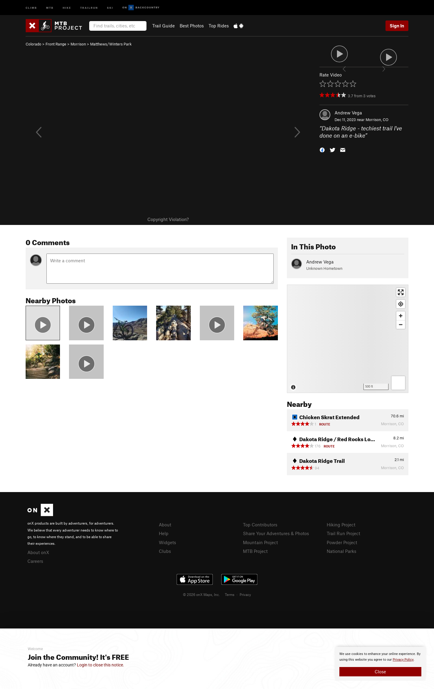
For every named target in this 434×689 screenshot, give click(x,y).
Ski (110, 7)
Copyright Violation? (168, 219)
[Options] (398, 383)
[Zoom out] (400, 324)
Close (380, 671)
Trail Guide (163, 25)
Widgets (167, 542)
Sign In (397, 25)
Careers (35, 561)
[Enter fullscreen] (400, 292)
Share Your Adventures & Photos (276, 533)
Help (163, 533)
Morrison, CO (377, 119)
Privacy (245, 594)
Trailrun (89, 7)
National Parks (341, 551)
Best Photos (192, 25)
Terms (229, 594)
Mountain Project (260, 542)
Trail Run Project (343, 533)
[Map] (347, 339)
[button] (322, 149)
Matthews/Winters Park (111, 44)
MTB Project (255, 551)
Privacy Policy (403, 660)
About (165, 524)
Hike (67, 7)
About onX (38, 552)
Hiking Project (341, 524)
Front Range (56, 44)
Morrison (78, 44)
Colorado (33, 44)
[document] (380, 663)
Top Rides (219, 25)
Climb (31, 7)
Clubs (165, 551)
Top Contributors (260, 524)
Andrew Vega (348, 112)
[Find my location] (400, 304)
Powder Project (342, 542)
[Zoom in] (400, 315)
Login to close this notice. (100, 664)
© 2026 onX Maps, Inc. (201, 594)
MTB (50, 7)
